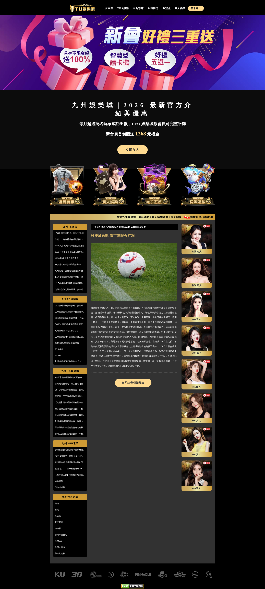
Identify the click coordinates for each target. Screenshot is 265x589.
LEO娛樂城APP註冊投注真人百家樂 (70, 337)
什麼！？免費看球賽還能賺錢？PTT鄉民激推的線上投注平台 (69, 239)
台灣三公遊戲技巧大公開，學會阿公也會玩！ (70, 434)
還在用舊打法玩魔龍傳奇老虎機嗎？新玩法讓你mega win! (69, 427)
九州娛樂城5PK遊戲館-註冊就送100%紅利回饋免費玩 (69, 361)
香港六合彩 (60, 553)
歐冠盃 (167, 8)
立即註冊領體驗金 (133, 382)
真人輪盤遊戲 (160, 217)
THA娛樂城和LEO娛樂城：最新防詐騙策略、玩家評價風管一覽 (70, 415)
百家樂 (109, 8)
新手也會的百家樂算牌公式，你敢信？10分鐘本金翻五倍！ (70, 409)
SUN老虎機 (60, 487)
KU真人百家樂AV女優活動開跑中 (70, 246)
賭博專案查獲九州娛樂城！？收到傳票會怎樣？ (70, 318)
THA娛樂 (123, 8)
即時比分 (153, 8)
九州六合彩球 (70, 497)
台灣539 (58, 541)
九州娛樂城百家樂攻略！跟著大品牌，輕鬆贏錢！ (70, 421)
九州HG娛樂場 (70, 371)
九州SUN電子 (70, 443)
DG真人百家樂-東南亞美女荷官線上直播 (70, 324)
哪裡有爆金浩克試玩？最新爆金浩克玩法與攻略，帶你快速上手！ (70, 450)
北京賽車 (59, 522)
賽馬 (57, 510)
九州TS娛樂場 (70, 299)
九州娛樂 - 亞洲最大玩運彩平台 (69, 271)
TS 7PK (58, 355)
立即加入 (132, 150)
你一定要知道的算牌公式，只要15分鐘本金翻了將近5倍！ (70, 390)
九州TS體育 (70, 226)
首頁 (96, 227)
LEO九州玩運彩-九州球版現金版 (69, 233)
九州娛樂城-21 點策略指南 (67, 330)
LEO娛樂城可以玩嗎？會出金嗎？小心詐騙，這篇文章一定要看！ (70, 312)
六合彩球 (138, 8)
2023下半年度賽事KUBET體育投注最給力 (69, 252)
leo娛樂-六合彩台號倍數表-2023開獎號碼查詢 (69, 264)
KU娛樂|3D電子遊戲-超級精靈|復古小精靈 (69, 456)
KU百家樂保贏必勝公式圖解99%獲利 (69, 377)
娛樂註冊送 (108, 361)
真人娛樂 (180, 8)
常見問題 (176, 217)
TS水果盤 (59, 349)
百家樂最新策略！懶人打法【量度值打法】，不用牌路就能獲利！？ (70, 384)
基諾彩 (58, 516)
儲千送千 (195, 8)
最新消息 (144, 217)
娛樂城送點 (120, 307)
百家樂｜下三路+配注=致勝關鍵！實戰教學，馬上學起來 (70, 396)
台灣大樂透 (60, 547)
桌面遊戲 (59, 481)
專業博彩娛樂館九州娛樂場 (67, 343)
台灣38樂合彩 (61, 535)
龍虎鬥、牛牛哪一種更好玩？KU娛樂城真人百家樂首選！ (69, 468)
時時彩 (58, 528)
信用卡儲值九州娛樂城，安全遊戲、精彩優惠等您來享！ (69, 289)
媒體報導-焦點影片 (202, 217)
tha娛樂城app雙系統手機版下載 (69, 277)
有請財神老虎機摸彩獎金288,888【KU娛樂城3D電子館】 (69, 462)
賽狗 (57, 503)
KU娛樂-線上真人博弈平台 (67, 258)
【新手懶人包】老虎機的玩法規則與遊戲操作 (70, 475)
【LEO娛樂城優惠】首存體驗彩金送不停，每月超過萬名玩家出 (70, 283)
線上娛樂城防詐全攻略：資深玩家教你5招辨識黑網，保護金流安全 (70, 305)
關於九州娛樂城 (126, 217)
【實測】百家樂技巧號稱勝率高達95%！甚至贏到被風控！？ (70, 402)
